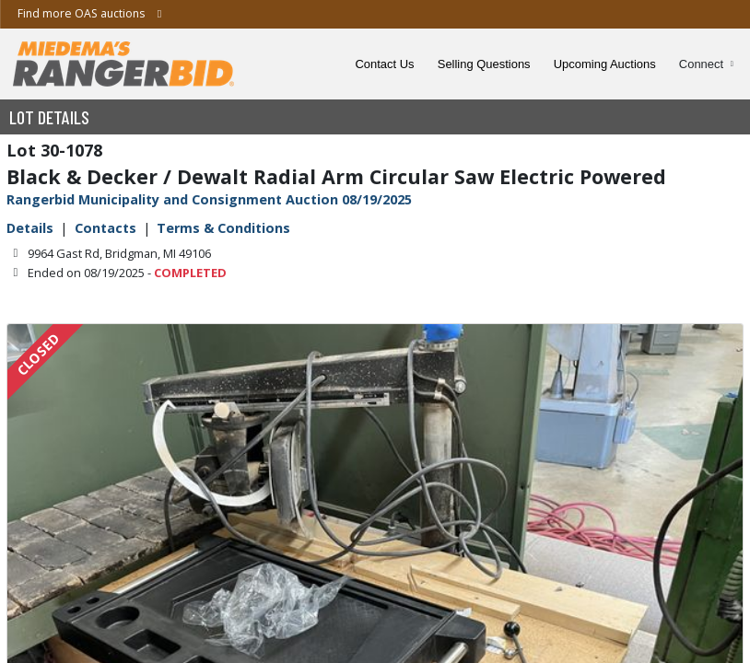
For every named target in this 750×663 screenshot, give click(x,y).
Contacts (105, 228)
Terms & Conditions (223, 228)
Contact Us (385, 64)
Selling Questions (484, 64)
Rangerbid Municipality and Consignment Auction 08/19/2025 (209, 199)
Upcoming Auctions (605, 64)
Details (29, 228)
